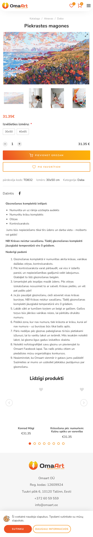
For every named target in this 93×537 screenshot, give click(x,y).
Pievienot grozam (46, 155)
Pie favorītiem (46, 167)
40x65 (23, 131)
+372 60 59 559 (46, 498)
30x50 (9, 131)
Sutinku (18, 529)
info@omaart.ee (46, 505)
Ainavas (48, 18)
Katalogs (35, 18)
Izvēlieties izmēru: (17, 124)
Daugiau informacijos (52, 529)
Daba (60, 18)
